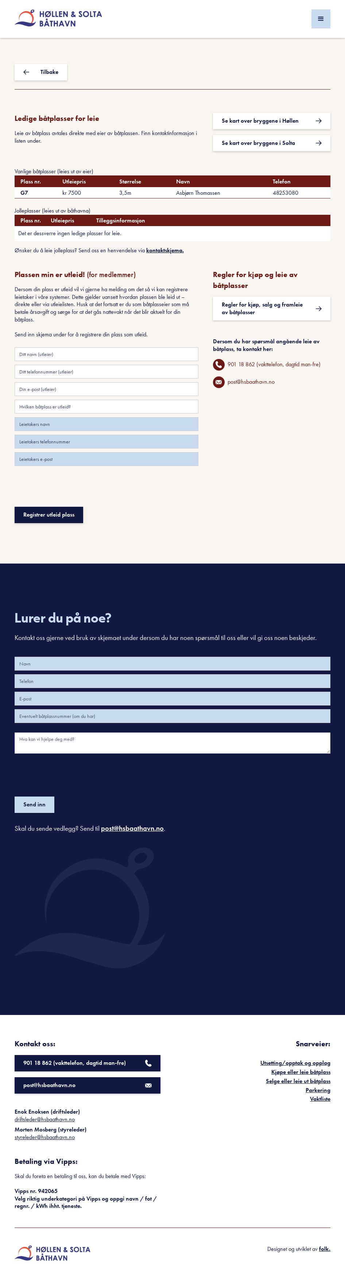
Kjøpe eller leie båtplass (300, 1072)
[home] (58, 18)
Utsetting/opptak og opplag (295, 1063)
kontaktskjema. (165, 250)
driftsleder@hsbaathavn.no (45, 1119)
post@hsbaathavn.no (132, 828)
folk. (324, 1249)
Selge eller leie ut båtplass (298, 1081)
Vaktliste (320, 1099)
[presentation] (70, 489)
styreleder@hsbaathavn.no (45, 1137)
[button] (320, 18)
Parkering (318, 1090)
